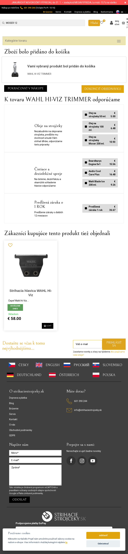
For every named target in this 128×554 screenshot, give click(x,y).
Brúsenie (47, 12)
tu (66, 542)
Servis (58, 12)
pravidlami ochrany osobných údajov (26, 490)
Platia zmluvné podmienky (30, 493)
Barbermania (107, 12)
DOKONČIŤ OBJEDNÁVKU (102, 89)
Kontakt (68, 12)
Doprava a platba (82, 12)
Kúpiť (45, 325)
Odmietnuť (103, 543)
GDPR (12, 435)
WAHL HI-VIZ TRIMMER (39, 74)
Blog (96, 12)
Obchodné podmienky (20, 430)
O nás (12, 424)
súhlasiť (103, 535)
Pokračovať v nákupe (26, 88)
